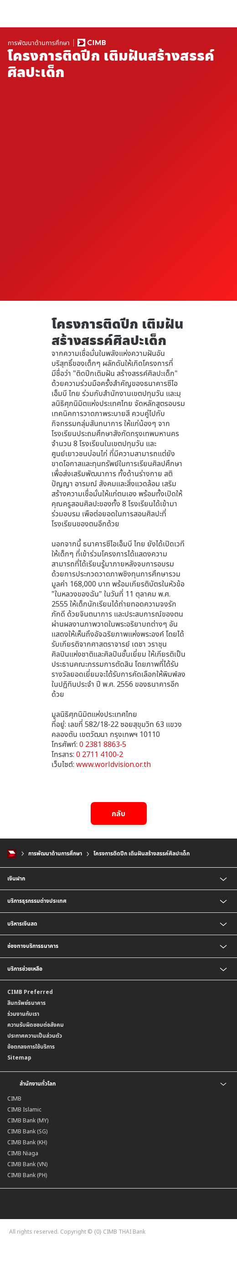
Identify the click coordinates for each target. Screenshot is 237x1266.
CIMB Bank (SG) (27, 1131)
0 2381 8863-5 (102, 744)
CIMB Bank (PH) (27, 1175)
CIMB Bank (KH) (27, 1142)
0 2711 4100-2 (99, 754)
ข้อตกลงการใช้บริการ (31, 1046)
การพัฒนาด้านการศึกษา (55, 853)
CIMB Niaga (22, 1153)
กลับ (118, 813)
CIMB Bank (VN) (27, 1164)
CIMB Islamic (24, 1109)
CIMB (14, 1098)
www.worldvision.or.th (113, 764)
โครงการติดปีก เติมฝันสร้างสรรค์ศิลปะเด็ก (141, 853)
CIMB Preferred (30, 992)
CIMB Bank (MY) (27, 1120)
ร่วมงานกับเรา (23, 1014)
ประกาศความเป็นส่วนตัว (34, 1036)
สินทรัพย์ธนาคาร (26, 1003)
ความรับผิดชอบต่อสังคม (35, 1025)
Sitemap (19, 1057)
